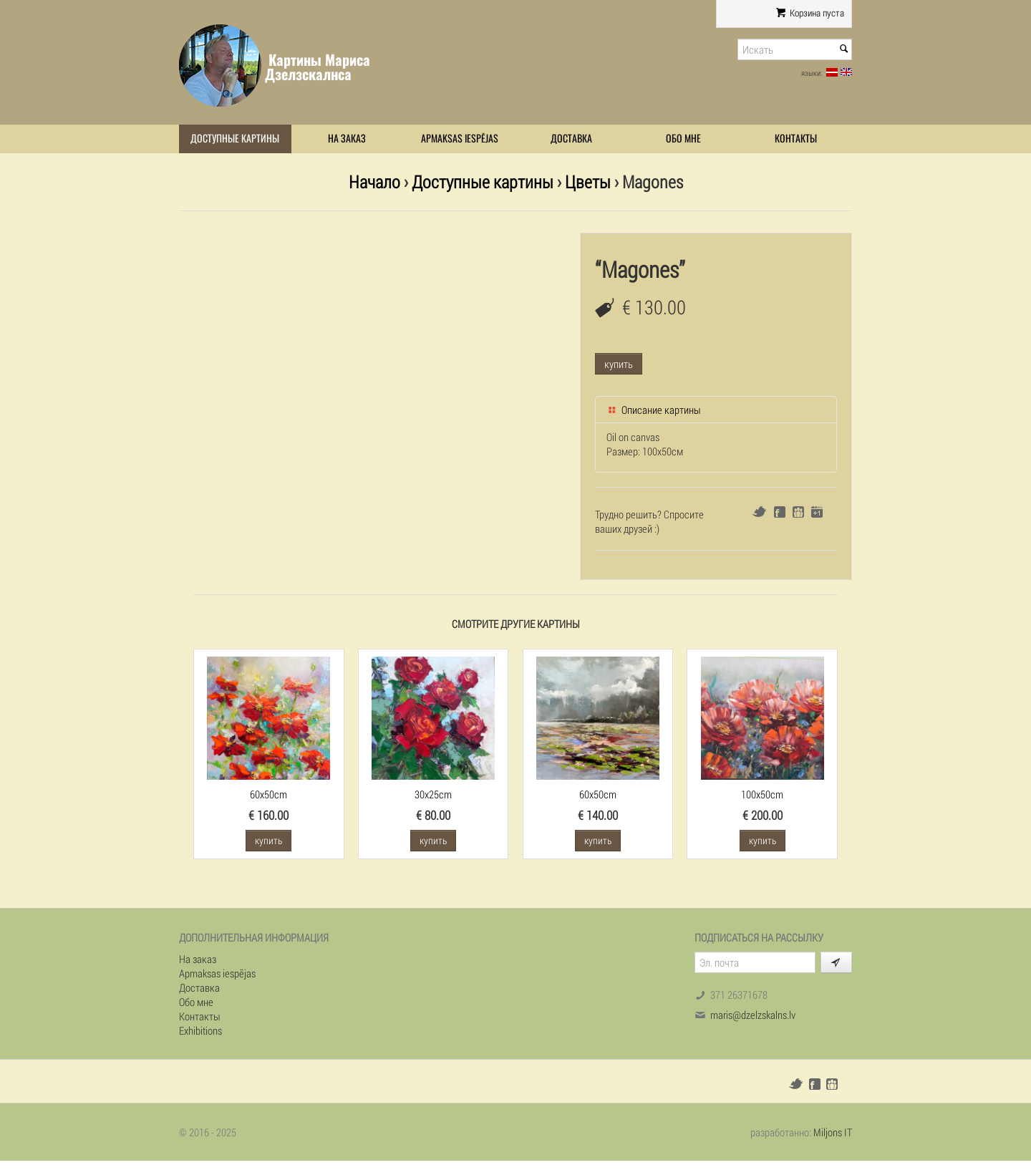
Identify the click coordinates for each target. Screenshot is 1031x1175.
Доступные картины (234, 138)
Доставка (571, 138)
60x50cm (268, 794)
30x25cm (433, 794)
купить (618, 364)
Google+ (817, 512)
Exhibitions (200, 1030)
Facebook (779, 512)
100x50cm (762, 794)
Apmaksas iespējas (459, 138)
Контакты (796, 138)
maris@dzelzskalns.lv (752, 1014)
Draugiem (798, 512)
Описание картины (653, 409)
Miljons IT (832, 1132)
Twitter (759, 511)
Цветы (588, 181)
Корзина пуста (810, 12)
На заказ (347, 138)
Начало (374, 181)
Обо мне (683, 138)
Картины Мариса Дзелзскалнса (317, 67)
